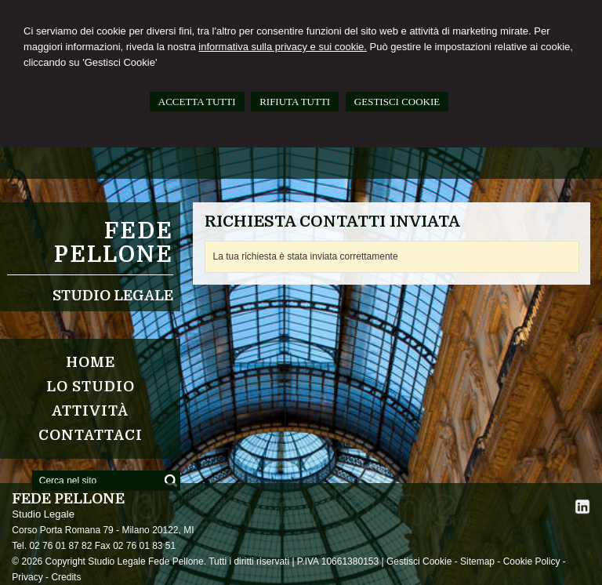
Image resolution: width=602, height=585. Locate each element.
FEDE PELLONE (113, 243)
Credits (66, 577)
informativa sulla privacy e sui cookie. (282, 47)
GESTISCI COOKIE (397, 101)
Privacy (27, 577)
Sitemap (477, 561)
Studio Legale (113, 295)
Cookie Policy (531, 561)
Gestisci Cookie (419, 561)
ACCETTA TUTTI (197, 101)
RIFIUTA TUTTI (294, 101)
